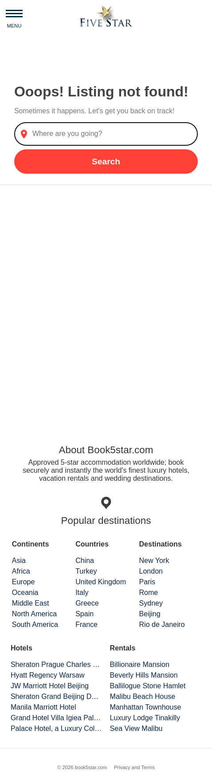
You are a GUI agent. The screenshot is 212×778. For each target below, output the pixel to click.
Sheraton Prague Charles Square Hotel (56, 664)
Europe (23, 582)
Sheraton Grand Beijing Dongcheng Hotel (56, 696)
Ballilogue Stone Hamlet (148, 686)
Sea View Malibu (136, 728)
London (151, 571)
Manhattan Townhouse (145, 707)
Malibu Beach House (143, 696)
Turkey (86, 571)
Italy (81, 592)
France (86, 624)
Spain (84, 614)
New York (154, 560)
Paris (147, 582)
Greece (86, 603)
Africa (21, 571)
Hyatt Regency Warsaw (48, 675)
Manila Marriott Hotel (43, 707)
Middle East (30, 603)
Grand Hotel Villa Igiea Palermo (56, 718)
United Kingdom (100, 582)
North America (34, 614)
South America (35, 624)
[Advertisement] (106, 305)
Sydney (151, 603)
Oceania (25, 592)
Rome (148, 592)
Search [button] (106, 161)
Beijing (150, 614)
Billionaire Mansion (139, 664)
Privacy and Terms (134, 767)
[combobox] (106, 134)
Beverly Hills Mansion (144, 675)
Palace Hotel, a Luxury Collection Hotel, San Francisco (56, 728)
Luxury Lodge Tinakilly (145, 718)
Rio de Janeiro (162, 624)
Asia (19, 560)
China (84, 560)
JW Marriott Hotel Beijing (50, 686)
